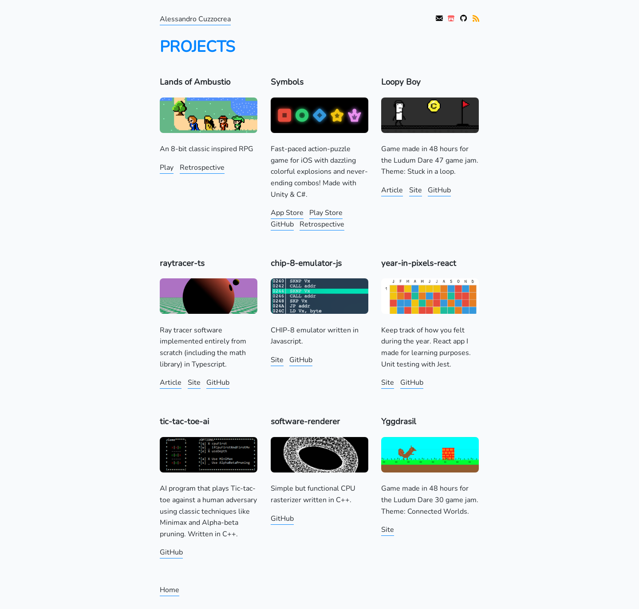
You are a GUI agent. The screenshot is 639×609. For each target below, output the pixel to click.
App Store (287, 213)
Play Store (326, 213)
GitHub (282, 224)
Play (167, 167)
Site (415, 190)
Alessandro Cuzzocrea (195, 19)
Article (392, 190)
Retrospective (202, 167)
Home (169, 590)
